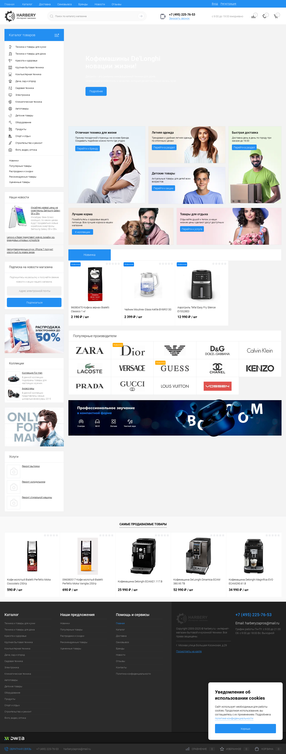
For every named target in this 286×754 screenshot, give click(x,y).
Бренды (83, 4)
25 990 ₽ (128, 590)
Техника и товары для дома (19, 629)
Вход (215, 3)
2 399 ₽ (148, 320)
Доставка (45, 4)
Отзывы (117, 4)
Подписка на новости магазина (31, 267)
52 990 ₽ (183, 590)
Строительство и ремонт (17, 711)
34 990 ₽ (238, 590)
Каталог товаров (34, 35)
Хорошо (245, 728)
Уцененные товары (19, 182)
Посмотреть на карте (189, 651)
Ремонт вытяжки (31, 466)
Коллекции (16, 363)
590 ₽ (14, 590)
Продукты (9, 699)
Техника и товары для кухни (19, 623)
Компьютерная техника (17, 648)
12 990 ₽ (201, 320)
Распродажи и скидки (21, 171)
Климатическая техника (17, 673)
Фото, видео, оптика (15, 718)
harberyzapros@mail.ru (262, 623)
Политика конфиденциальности (133, 673)
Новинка (90, 255)
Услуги (13, 456)
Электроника (11, 667)
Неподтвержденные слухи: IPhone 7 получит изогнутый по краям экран (30, 251)
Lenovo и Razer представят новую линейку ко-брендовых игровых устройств (31, 239)
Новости (100, 4)
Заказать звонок (179, 18)
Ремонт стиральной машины (37, 497)
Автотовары (11, 680)
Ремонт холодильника (33, 482)
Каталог (27, 4)
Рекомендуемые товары (22, 176)
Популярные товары (20, 166)
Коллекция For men (32, 373)
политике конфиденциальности (234, 718)
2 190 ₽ (95, 320)
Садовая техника (13, 661)
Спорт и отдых (12, 705)
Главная (9, 4)
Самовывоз (64, 4)
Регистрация (228, 3)
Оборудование (12, 692)
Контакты (121, 667)
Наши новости (19, 197)
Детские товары (13, 686)
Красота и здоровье (15, 636)
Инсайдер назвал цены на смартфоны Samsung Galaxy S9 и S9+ (45, 210)
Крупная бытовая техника (18, 642)
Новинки (14, 160)
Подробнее (96, 91)
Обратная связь (17, 749)
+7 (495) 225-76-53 (47, 749)
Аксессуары (28, 388)
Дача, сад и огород (14, 654)
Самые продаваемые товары (143, 524)
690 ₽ (70, 590)
